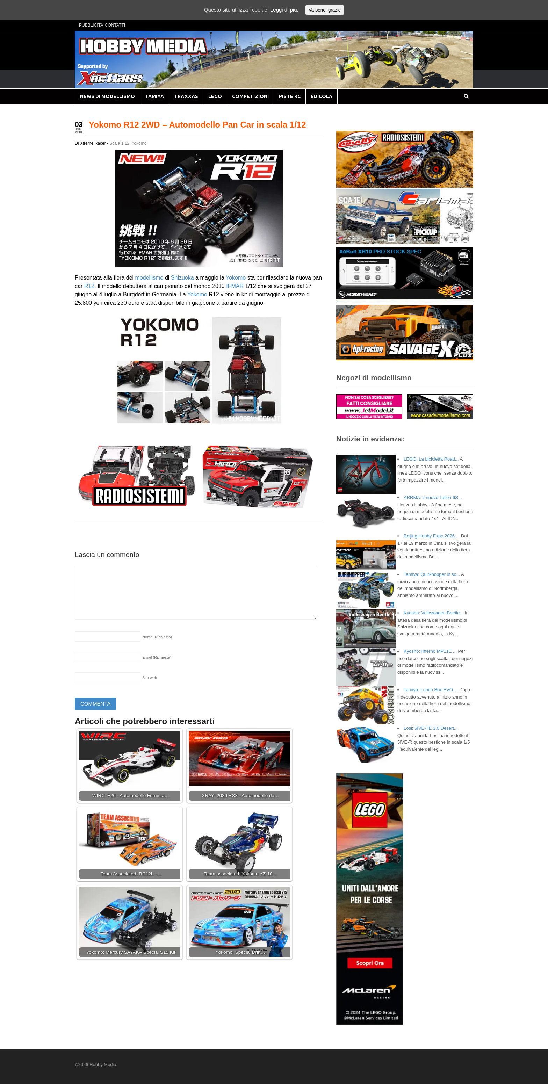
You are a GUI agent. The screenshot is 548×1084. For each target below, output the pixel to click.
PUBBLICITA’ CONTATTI (102, 25)
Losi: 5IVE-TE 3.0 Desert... (431, 728)
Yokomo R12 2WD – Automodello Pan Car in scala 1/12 (197, 124)
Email (156, 657)
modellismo (149, 278)
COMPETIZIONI (250, 96)
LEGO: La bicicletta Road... (431, 459)
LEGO (215, 96)
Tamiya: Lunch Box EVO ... (431, 689)
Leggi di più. (284, 10)
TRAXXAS (186, 96)
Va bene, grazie (325, 10)
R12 (89, 286)
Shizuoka (182, 278)
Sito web (149, 677)
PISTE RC (290, 96)
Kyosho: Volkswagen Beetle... (433, 612)
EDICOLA (321, 96)
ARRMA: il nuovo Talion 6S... (433, 497)
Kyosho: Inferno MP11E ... (430, 651)
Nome (157, 637)
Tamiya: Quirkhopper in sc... (432, 574)
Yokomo (139, 143)
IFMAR (235, 286)
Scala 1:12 (119, 143)
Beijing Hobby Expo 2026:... (432, 536)
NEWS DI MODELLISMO (107, 96)
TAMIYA (154, 96)
